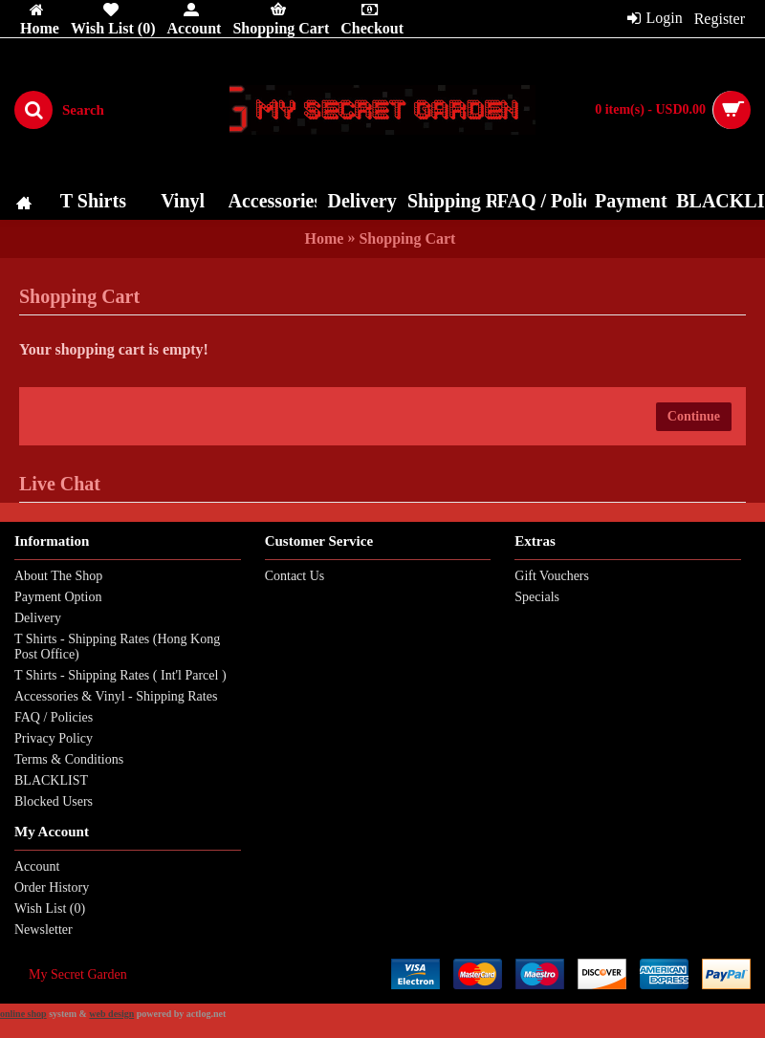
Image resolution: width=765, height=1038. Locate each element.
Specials (536, 597)
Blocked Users (53, 801)
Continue (693, 416)
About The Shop (58, 576)
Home (324, 238)
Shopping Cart (407, 238)
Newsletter (43, 929)
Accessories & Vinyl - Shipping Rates (115, 696)
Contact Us (295, 576)
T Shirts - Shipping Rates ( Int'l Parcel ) (120, 675)
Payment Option (57, 597)
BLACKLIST (51, 780)
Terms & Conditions (68, 759)
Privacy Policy (53, 738)
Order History (51, 887)
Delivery (37, 618)
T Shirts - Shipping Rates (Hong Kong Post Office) (117, 646)
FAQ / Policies (53, 717)
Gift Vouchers (551, 576)
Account (36, 866)
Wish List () (49, 908)
